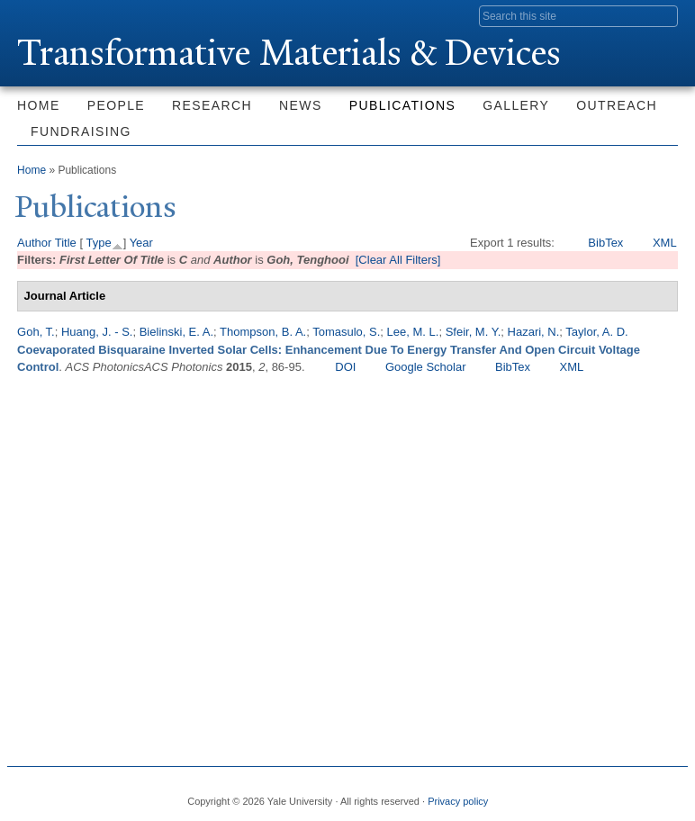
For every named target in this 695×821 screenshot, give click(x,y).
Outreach (616, 105)
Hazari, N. (534, 331)
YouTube (661, 794)
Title (66, 242)
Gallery (516, 105)
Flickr (599, 794)
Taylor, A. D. (596, 331)
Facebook (538, 794)
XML (665, 242)
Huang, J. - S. (96, 331)
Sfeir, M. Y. (473, 331)
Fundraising (81, 131)
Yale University (67, 15)
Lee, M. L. (413, 331)
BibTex (605, 242)
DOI (345, 367)
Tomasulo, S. (346, 331)
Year (141, 242)
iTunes (630, 794)
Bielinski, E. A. (176, 331)
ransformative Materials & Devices (289, 53)
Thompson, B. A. (263, 331)
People (116, 105)
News (300, 105)
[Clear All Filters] (398, 259)
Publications (402, 105)
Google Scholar (425, 367)
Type (98, 242)
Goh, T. (36, 331)
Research (212, 105)
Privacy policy (458, 801)
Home (38, 105)
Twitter (569, 794)
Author (34, 242)
